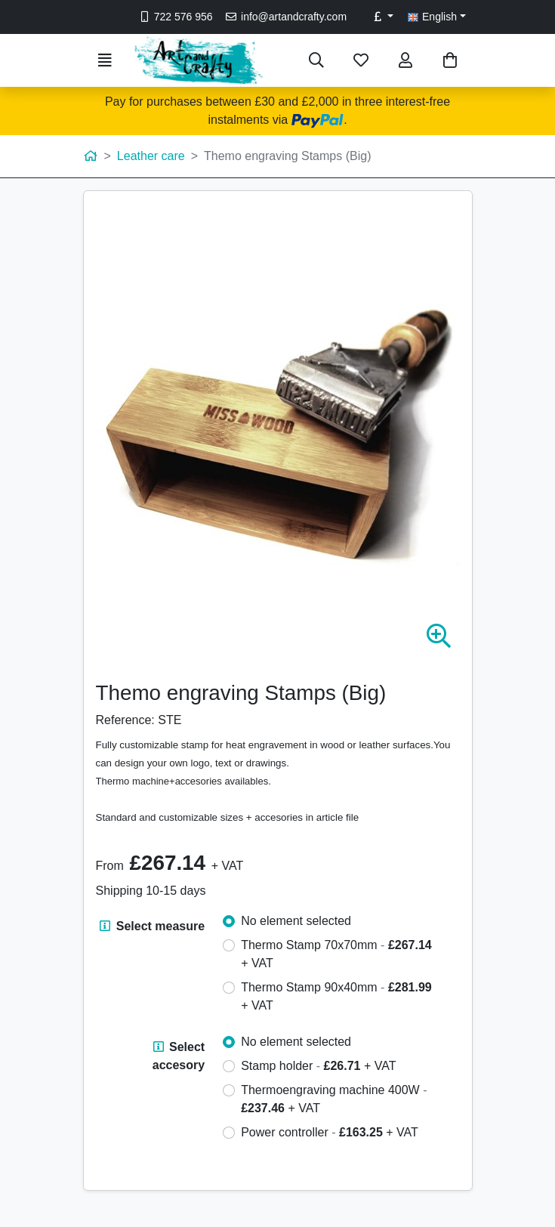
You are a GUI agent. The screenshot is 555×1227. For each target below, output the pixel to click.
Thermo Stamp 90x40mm (336, 996)
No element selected (296, 920)
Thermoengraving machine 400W (334, 1099)
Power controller (329, 1132)
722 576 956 (174, 17)
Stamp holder (318, 1065)
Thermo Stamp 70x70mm (336, 954)
